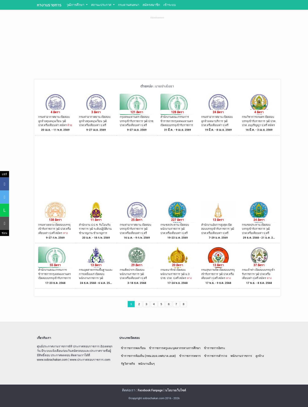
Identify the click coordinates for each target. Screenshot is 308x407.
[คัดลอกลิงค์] (4, 223)
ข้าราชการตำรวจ (215, 356)
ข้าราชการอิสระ (214, 348)
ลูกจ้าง (259, 356)
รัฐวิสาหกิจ (128, 363)
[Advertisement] (157, 49)
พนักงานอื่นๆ (146, 363)
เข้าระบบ (169, 5)
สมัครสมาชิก (151, 5)
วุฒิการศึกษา (75, 5)
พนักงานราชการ (241, 356)
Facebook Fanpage (150, 390)
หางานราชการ (49, 5)
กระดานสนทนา (128, 5)
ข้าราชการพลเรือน (133, 348)
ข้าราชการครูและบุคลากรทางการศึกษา (175, 348)
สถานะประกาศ (101, 5)
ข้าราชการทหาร (190, 356)
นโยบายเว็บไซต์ (175, 390)
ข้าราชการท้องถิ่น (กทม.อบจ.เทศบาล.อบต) (148, 356)
